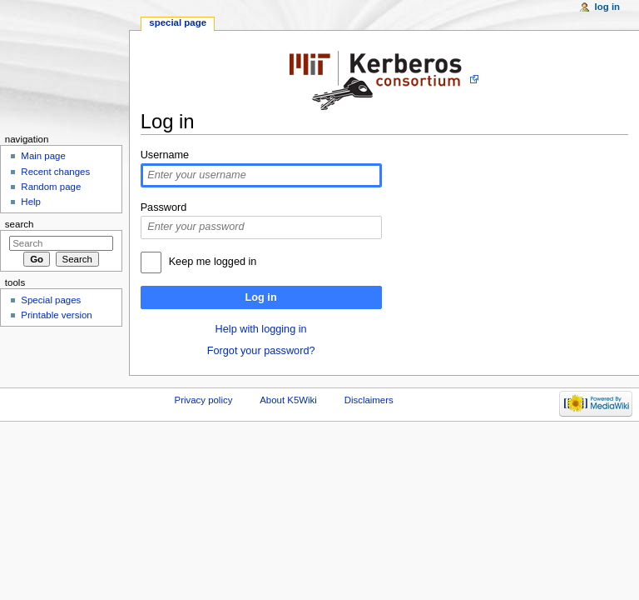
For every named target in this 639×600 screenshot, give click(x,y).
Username (165, 155)
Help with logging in (261, 329)
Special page (177, 23)
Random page (51, 187)
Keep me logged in (213, 262)
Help (31, 202)
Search (19, 224)
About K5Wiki (288, 400)
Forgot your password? (261, 351)
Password (164, 207)
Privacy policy (204, 400)
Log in (261, 297)
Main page (43, 156)
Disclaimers (369, 400)
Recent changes (55, 172)
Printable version (56, 315)
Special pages (51, 300)
